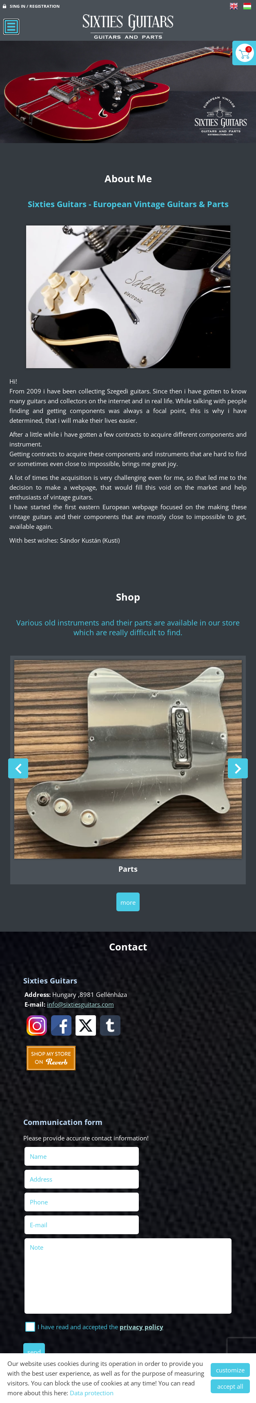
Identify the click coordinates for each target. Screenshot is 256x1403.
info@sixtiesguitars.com (80, 1002)
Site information (63, 1339)
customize (230, 1370)
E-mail (155, 1177)
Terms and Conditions (175, 1339)
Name (51, 1154)
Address (146, 1154)
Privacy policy (115, 1339)
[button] (238, 768)
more (128, 900)
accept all (230, 1386)
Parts (128, 867)
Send (35, 1304)
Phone (52, 1177)
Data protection (92, 1393)
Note (38, 1199)
